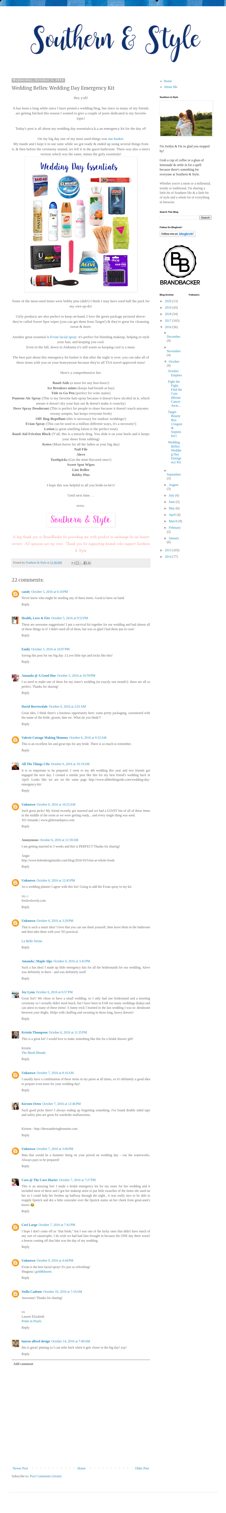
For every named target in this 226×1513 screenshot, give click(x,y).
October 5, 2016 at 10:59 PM (76, 675)
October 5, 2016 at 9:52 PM (69, 618)
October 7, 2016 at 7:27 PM (77, 1180)
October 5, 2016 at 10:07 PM (50, 649)
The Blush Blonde (34, 1052)
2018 (168, 314)
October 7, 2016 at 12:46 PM (62, 1104)
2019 (168, 307)
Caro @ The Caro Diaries (40, 1180)
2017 (168, 320)
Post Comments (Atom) (45, 1476)
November (174, 351)
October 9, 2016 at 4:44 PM (55, 1260)
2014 (168, 556)
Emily (26, 649)
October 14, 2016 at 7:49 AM (70, 1341)
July (172, 495)
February (175, 527)
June (172, 502)
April (173, 514)
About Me (170, 87)
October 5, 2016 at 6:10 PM (49, 591)
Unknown (28, 804)
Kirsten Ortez (31, 1104)
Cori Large (29, 1225)
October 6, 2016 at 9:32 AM (87, 737)
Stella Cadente (32, 1291)
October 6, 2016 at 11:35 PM (68, 1032)
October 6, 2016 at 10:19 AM (70, 764)
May (172, 508)
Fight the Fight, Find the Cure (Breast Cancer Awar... (175, 393)
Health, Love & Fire (36, 618)
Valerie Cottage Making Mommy (45, 737)
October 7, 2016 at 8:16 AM (55, 1073)
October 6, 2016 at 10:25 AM (56, 804)
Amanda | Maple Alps (37, 961)
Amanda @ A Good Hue (39, 675)
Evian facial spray (63, 337)
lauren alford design (36, 1341)
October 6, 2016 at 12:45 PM (56, 880)
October (174, 361)
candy (26, 591)
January (174, 538)
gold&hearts (43, 1271)
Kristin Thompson (35, 1032)
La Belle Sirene (32, 941)
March (173, 521)
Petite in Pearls (31, 1321)
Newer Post (20, 1468)
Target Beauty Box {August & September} (175, 424)
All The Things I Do (36, 764)
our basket (115, 139)
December (173, 336)
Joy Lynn (28, 992)
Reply (25, 604)
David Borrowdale (34, 706)
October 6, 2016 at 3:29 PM (55, 920)
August (173, 485)
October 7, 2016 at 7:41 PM (57, 1225)
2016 (168, 327)
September (174, 474)
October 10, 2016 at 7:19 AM (62, 1291)
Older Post (142, 1468)
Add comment (23, 1364)
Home (82, 1468)
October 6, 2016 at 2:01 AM (67, 706)
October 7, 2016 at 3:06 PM (55, 1149)
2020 (168, 301)
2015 (168, 550)
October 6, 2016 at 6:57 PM (54, 992)
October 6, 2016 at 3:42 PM (71, 961)
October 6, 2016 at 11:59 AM (59, 840)
